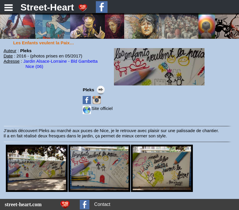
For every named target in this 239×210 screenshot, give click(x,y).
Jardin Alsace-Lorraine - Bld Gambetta (60, 61)
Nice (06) (34, 66)
